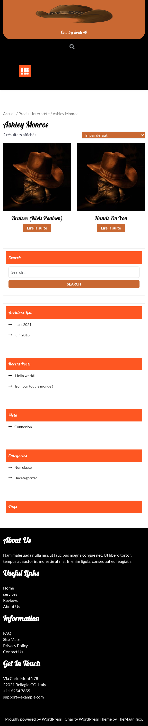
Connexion (23, 427)
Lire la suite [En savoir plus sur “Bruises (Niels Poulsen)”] (37, 228)
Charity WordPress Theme (88, 718)
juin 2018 (22, 335)
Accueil (9, 113)
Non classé (23, 467)
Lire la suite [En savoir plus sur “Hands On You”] (111, 228)
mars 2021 (22, 324)
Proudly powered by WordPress (34, 718)
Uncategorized (26, 478)
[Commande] (113, 135)
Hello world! (25, 375)
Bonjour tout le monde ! (33, 386)
